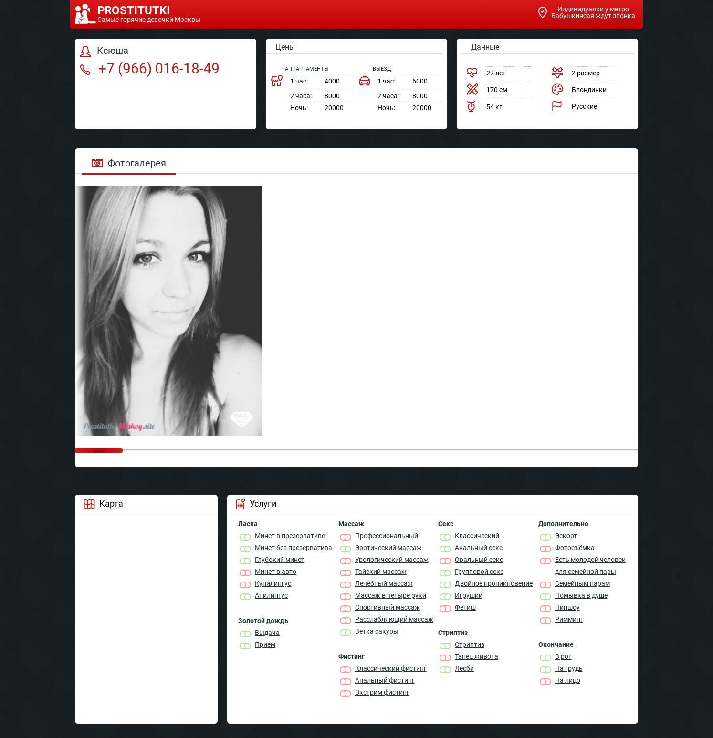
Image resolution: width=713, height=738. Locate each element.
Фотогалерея (129, 163)
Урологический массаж (392, 559)
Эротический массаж (388, 547)
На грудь (569, 668)
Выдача (267, 632)
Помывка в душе (581, 595)
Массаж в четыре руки (390, 595)
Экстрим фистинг (382, 692)
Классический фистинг (391, 668)
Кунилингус (273, 583)
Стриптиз (469, 644)
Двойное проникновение (494, 583)
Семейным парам (582, 583)
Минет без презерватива (293, 547)
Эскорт (566, 536)
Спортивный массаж (387, 607)
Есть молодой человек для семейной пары (590, 565)
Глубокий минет (279, 559)
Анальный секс (479, 547)
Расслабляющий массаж (394, 619)
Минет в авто (275, 571)
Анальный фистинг (385, 680)
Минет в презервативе (290, 536)
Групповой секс (479, 571)
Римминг (569, 619)
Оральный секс (479, 559)
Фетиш (465, 607)
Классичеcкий (477, 536)
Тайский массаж (381, 571)
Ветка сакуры (376, 631)
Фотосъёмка (575, 547)
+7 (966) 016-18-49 (150, 68)
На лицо (567, 680)
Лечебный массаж (384, 583)
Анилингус (271, 595)
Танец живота (476, 656)
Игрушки (468, 595)
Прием (265, 644)
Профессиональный (386, 536)
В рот (563, 656)
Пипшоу (567, 607)
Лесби (464, 668)
